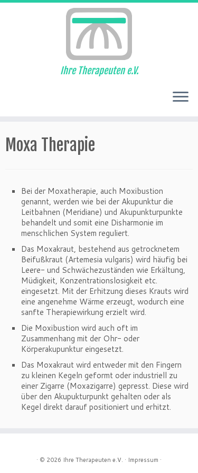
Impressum (143, 460)
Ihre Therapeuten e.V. (93, 460)
